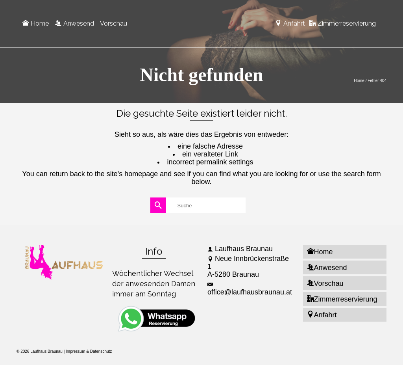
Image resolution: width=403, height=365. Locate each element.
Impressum (75, 351)
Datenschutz (101, 351)
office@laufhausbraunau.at (249, 289)
